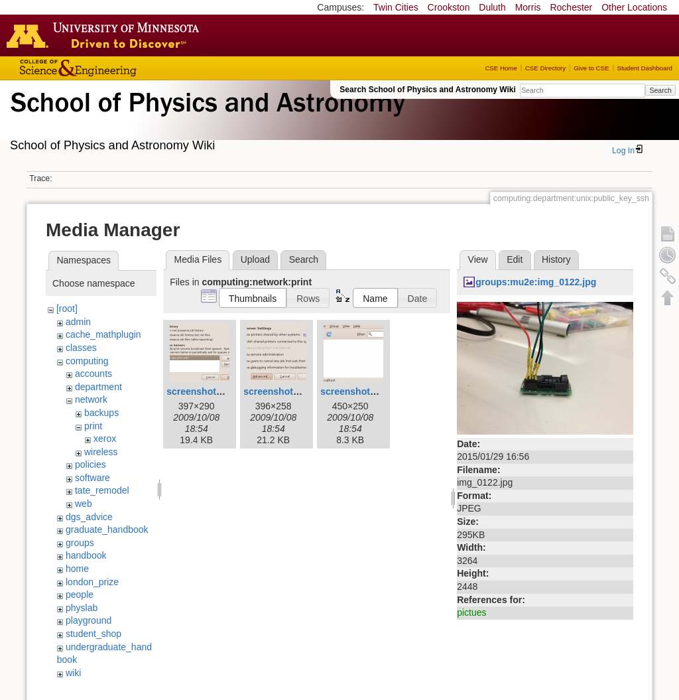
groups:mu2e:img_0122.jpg (535, 282)
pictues (471, 612)
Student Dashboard (644, 68)
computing (87, 361)
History (556, 259)
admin (78, 321)
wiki (73, 672)
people (79, 594)
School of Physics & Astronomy (205, 118)
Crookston (449, 7)
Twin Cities (395, 7)
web (83, 503)
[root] (67, 308)
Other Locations (634, 7)
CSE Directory (545, 68)
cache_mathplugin (103, 334)
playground (88, 620)
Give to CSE (591, 68)
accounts (93, 373)
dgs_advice (89, 517)
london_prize (92, 582)
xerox (104, 438)
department (98, 387)
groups (80, 542)
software (92, 477)
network (91, 399)
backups (101, 412)
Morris (528, 7)
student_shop (93, 633)
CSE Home (501, 68)
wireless (101, 452)
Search (660, 90)
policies (90, 464)
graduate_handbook (107, 529)
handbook (86, 555)
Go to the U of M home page (106, 35)
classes (81, 347)
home (77, 568)
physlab (81, 607)
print (93, 426)
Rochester (571, 7)
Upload (255, 259)
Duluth (492, 7)
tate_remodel (102, 490)
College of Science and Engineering (119, 68)
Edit (515, 259)
